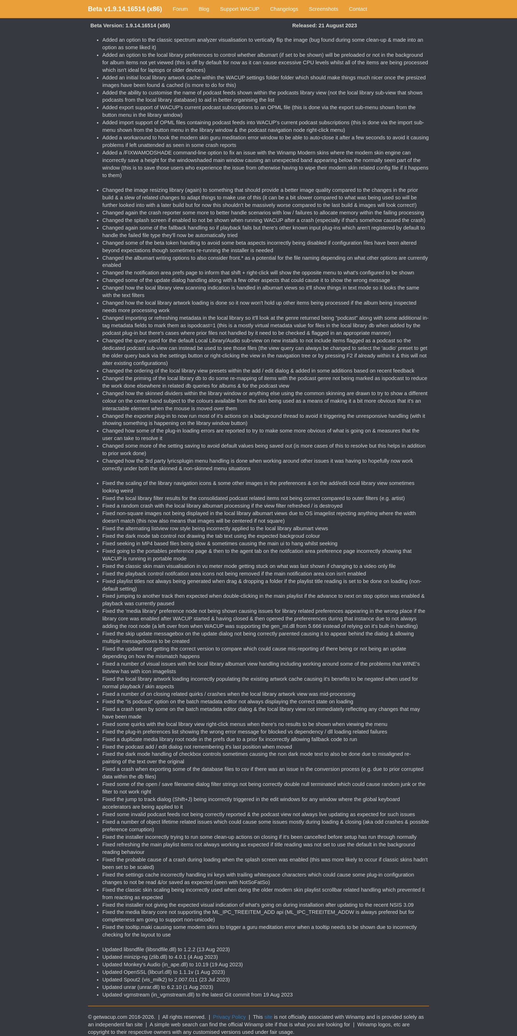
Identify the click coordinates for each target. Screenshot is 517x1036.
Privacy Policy (229, 1017)
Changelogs (284, 9)
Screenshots (323, 9)
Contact (358, 9)
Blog (204, 9)
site (268, 1017)
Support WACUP (239, 9)
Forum (180, 9)
